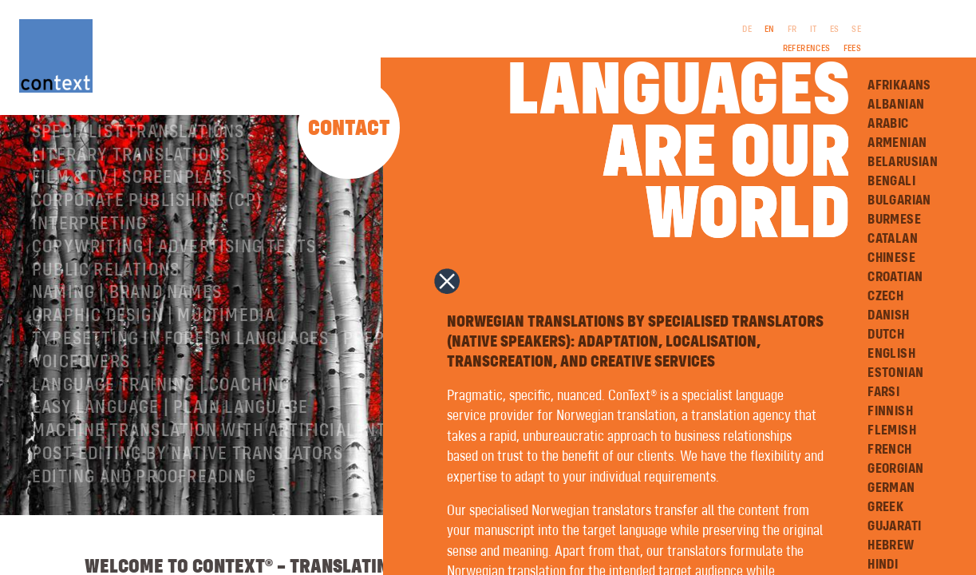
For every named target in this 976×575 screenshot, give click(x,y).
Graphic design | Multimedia (153, 350)
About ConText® (101, 143)
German (891, 488)
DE (747, 29)
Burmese (894, 219)
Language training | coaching (161, 420)
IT (813, 29)
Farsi (883, 392)
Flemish (891, 430)
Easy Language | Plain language (170, 442)
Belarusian (902, 162)
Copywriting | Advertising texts (174, 281)
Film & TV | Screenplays (132, 212)
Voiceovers (81, 396)
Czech (885, 296)
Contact (349, 129)
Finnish (890, 411)
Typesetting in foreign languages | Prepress (228, 373)
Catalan (892, 239)
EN (770, 29)
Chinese (891, 258)
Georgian (895, 469)
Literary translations (131, 190)
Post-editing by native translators (187, 488)
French (889, 449)
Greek (885, 507)
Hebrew (890, 545)
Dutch (885, 334)
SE (856, 29)
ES (835, 29)
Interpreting (89, 258)
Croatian (895, 277)
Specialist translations (138, 166)
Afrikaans (899, 85)
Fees (853, 49)
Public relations (106, 305)
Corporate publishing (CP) (147, 235)
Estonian (895, 373)
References (807, 49)
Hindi (882, 564)
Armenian (897, 143)
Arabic (887, 124)
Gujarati (894, 526)
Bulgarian (899, 200)
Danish (888, 315)
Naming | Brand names (127, 327)
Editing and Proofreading (144, 511)
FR (792, 29)
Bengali (891, 181)
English (891, 354)
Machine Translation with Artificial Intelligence (252, 465)
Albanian (895, 104)
